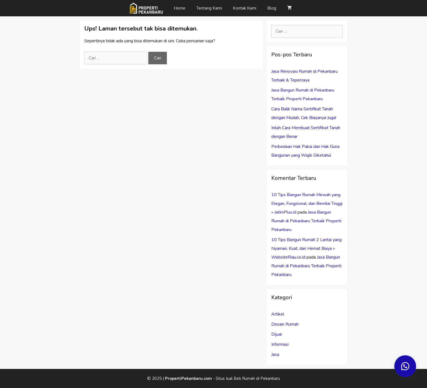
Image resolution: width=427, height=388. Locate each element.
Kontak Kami (244, 8)
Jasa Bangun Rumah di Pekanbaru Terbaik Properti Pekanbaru (306, 221)
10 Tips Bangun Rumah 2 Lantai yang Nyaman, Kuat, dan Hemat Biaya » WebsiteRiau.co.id (306, 248)
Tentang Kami (209, 8)
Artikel (277, 314)
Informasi (279, 344)
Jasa (275, 354)
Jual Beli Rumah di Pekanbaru (253, 378)
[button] (405, 366)
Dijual (276, 334)
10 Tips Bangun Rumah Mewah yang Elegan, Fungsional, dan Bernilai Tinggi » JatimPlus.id (306, 203)
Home (179, 8)
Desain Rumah (285, 324)
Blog (271, 8)
